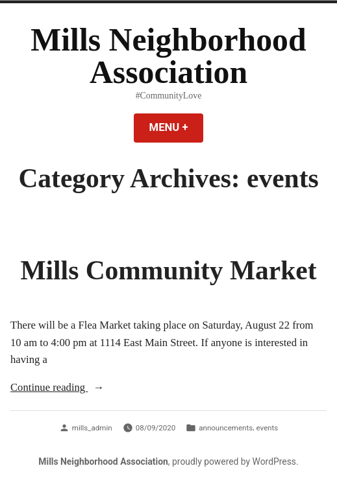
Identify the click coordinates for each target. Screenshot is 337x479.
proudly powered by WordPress (234, 461)
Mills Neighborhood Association (168, 56)
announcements (226, 427)
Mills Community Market (168, 270)
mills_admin (92, 427)
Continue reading (74, 388)
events (267, 427)
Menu (176, 127)
